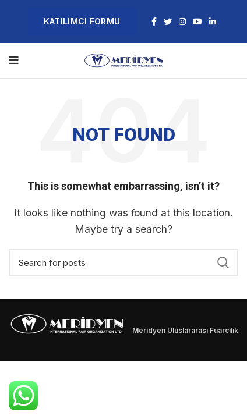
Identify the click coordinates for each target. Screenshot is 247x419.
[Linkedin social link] (213, 21)
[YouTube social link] (197, 21)
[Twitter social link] (167, 21)
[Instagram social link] (182, 21)
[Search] (123, 262)
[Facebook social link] (154, 21)
